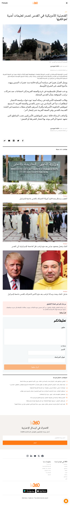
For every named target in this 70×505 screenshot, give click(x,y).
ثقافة (66, 470)
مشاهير (65, 476)
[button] (66, 501)
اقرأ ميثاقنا (63, 313)
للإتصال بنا (48, 472)
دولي (66, 11)
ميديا (66, 472)
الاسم (63, 349)
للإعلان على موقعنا (46, 468)
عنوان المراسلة (60, 357)
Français (5, 3)
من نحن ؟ (48, 464)
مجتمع (65, 468)
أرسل (35, 442)
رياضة (66, 474)
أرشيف (49, 474)
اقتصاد (65, 466)
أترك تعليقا (35, 367)
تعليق (63, 327)
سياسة (65, 464)
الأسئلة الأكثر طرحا (46, 466)
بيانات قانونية (48, 470)
